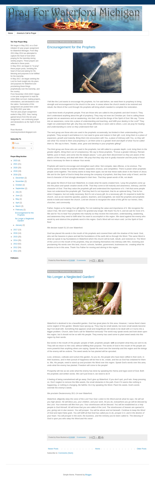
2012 (15, 247)
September (20, 188)
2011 (15, 251)
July (17, 192)
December (20, 178)
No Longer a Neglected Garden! (70, 277)
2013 (15, 244)
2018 (15, 175)
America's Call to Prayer (26, 33)
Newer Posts (53, 449)
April (18, 203)
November (20, 181)
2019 (15, 171)
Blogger (88, 475)
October (19, 185)
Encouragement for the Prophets (71, 47)
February (19, 210)
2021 (15, 164)
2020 (15, 168)
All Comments (19, 148)
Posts (15, 143)
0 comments (81, 260)
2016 (15, 233)
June (18, 195)
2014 (15, 240)
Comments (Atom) (65, 453)
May (18, 199)
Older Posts (141, 449)
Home (10, 33)
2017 (15, 230)
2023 (15, 160)
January (19, 225)
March (18, 206)
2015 (15, 237)
